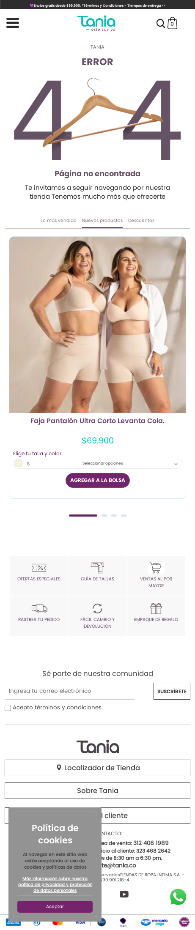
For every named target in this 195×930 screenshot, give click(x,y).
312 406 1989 (151, 843)
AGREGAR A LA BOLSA (97, 480)
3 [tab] (114, 515)
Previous (14, 375)
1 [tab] (83, 515)
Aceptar (55, 906)
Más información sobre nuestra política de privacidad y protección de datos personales (55, 885)
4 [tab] (123, 515)
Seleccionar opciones (102, 463)
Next (181, 375)
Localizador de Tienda (97, 768)
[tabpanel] (97, 367)
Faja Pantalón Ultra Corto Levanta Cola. (97, 421)
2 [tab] (104, 515)
